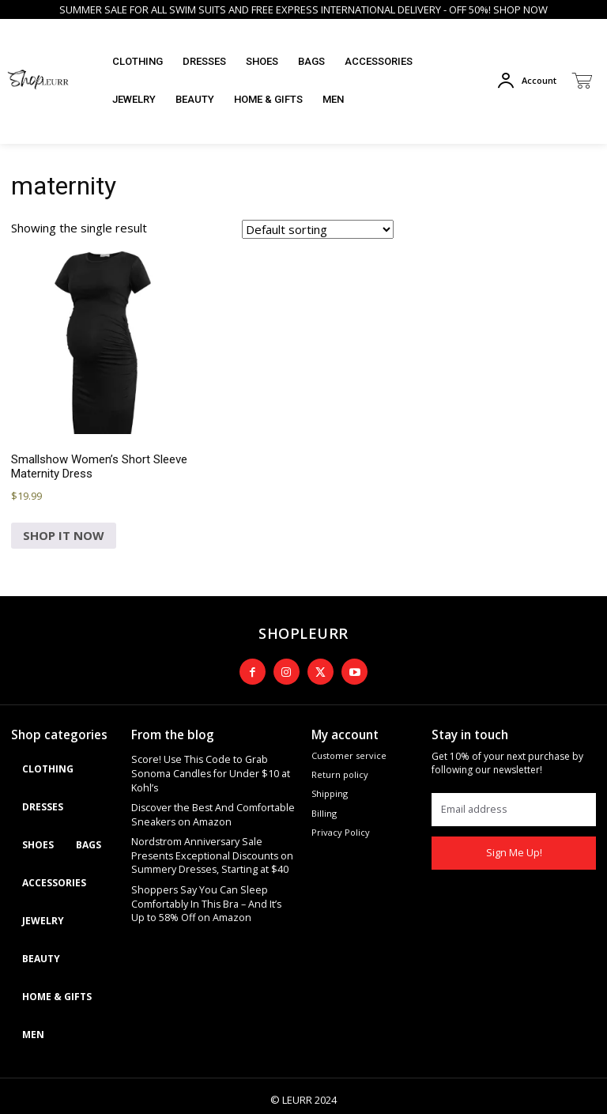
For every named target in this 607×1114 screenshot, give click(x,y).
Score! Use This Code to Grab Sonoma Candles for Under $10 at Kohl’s (211, 757)
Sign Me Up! (514, 845)
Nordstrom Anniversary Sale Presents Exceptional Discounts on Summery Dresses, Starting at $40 (210, 826)
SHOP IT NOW (63, 535)
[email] (514, 801)
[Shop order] (318, 229)
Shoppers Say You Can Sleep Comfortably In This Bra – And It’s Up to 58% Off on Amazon (213, 870)
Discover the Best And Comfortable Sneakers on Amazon (206, 788)
